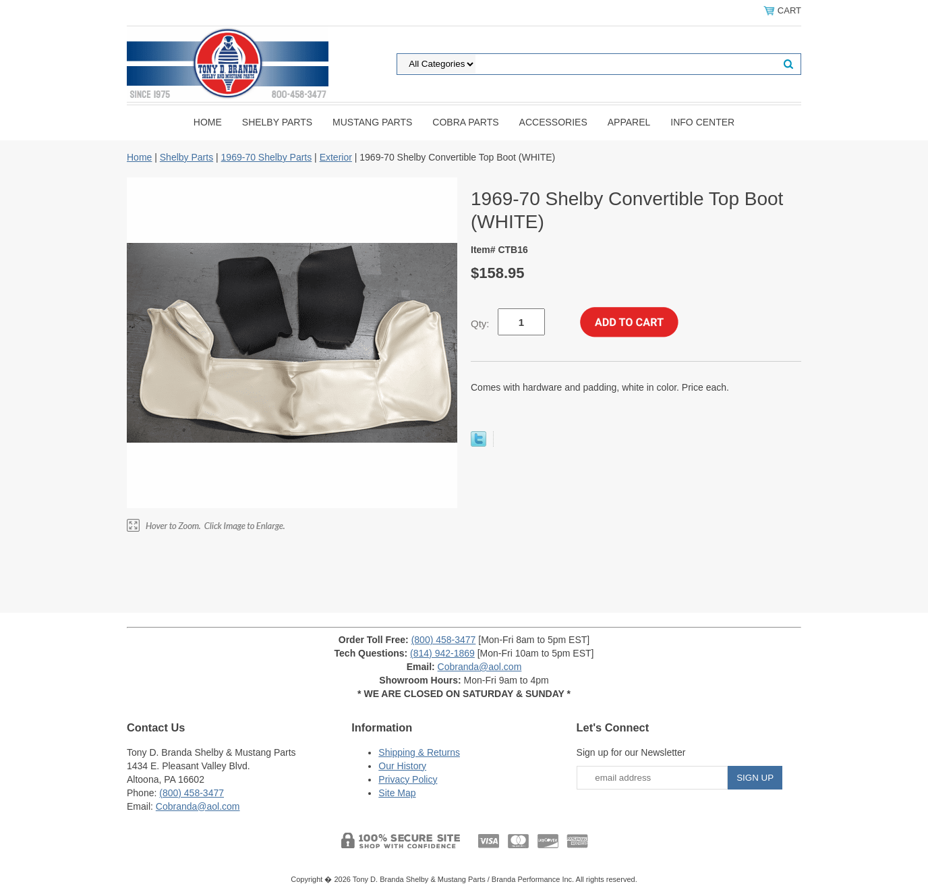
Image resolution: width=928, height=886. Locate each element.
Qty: (480, 323)
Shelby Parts (277, 122)
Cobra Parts (465, 122)
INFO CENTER (702, 122)
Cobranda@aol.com (480, 666)
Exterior (336, 157)
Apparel (629, 122)
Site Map (396, 792)
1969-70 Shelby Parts (266, 157)
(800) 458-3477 (443, 639)
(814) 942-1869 (442, 653)
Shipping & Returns (419, 752)
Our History (402, 765)
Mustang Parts (372, 122)
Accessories (553, 122)
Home (208, 122)
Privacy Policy (407, 779)
